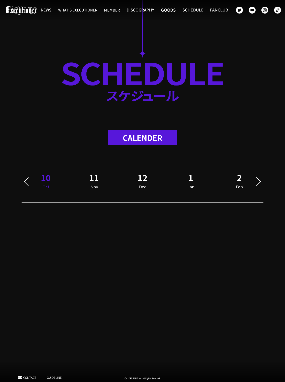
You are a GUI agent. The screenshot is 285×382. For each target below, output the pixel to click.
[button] (26, 182)
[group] (94, 182)
